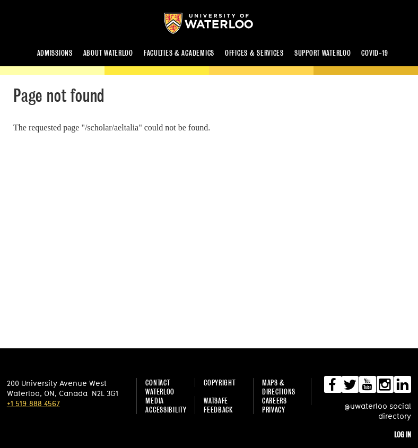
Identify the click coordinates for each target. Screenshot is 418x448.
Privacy (273, 409)
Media (154, 400)
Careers (274, 400)
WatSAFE (216, 400)
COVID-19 (374, 52)
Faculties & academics (179, 52)
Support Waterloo (322, 52)
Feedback (218, 409)
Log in (402, 434)
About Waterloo (108, 52)
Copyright (219, 382)
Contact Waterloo (160, 387)
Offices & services (254, 52)
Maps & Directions (278, 387)
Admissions (55, 52)
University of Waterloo (217, 23)
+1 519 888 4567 (33, 403)
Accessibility (165, 409)
